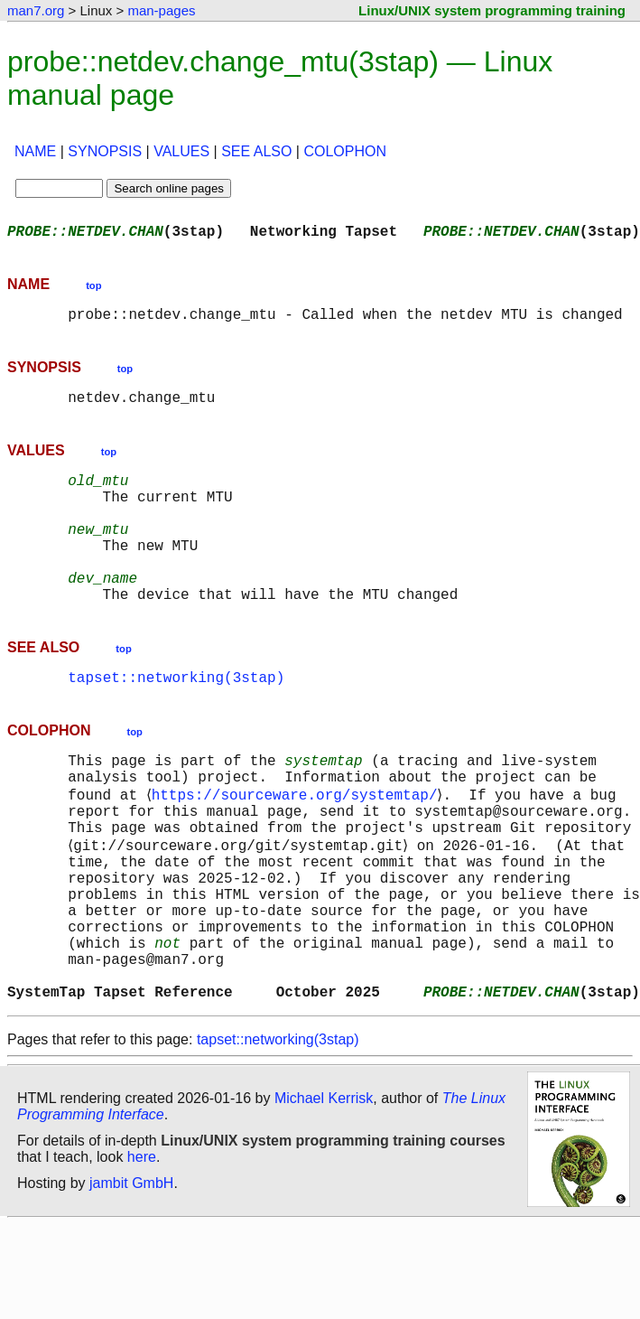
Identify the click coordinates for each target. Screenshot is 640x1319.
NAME (35, 151)
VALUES (181, 151)
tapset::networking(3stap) (176, 720)
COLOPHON (344, 151)
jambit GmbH (131, 1277)
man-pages (161, 10)
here (141, 1250)
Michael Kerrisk (323, 1192)
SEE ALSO (256, 151)
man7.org (35, 10)
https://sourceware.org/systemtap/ (297, 846)
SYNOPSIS (105, 151)
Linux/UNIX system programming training (492, 10)
